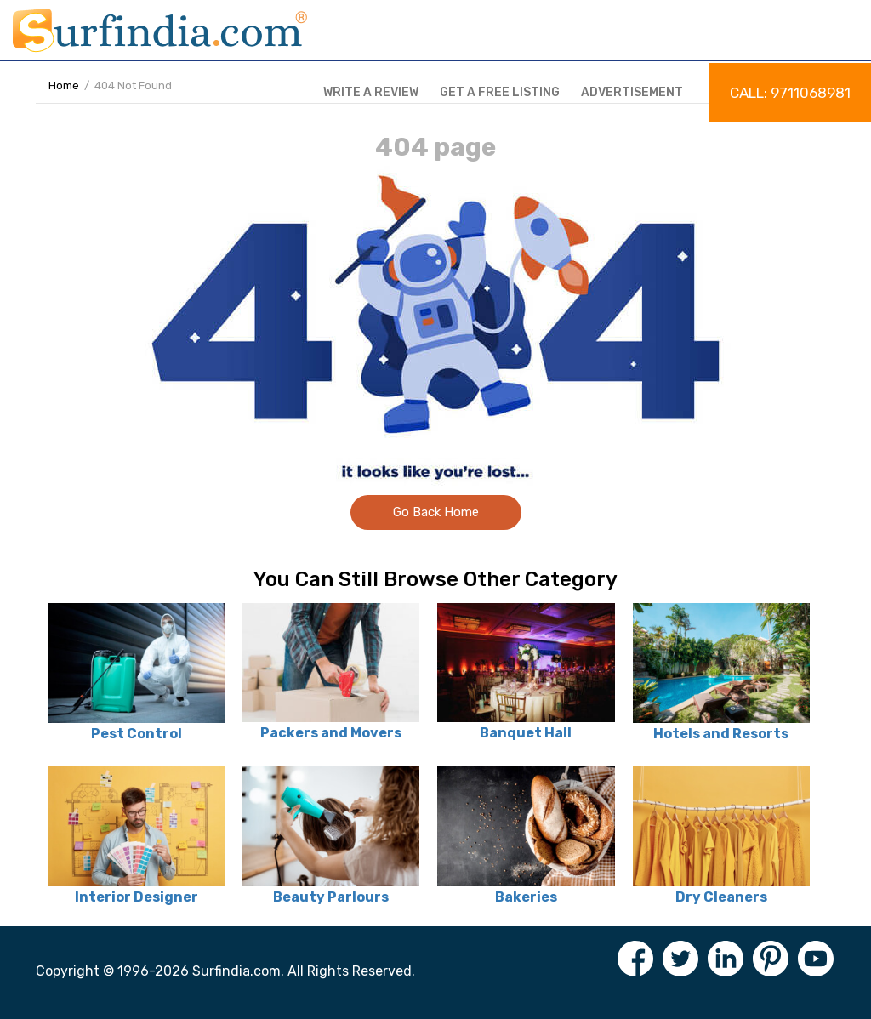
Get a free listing (500, 92)
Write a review (370, 92)
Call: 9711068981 (790, 92)
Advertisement (632, 92)
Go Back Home (436, 512)
